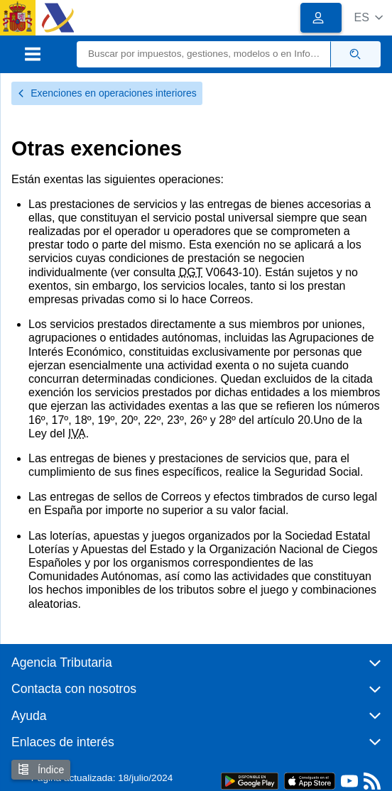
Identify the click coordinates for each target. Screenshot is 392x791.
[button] (368, 17)
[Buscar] (204, 54)
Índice (41, 769)
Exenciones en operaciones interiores (107, 93)
